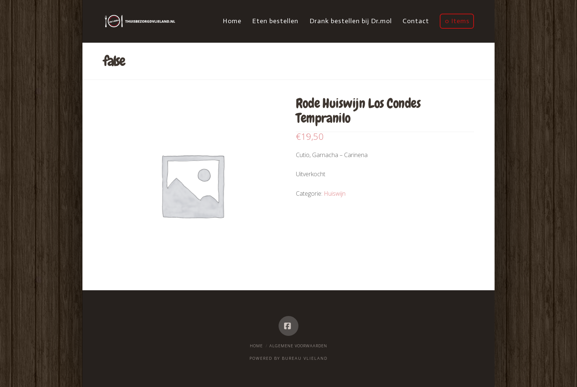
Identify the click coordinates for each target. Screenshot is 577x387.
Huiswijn (335, 193)
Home (256, 345)
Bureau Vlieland (305, 358)
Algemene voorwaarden (298, 345)
